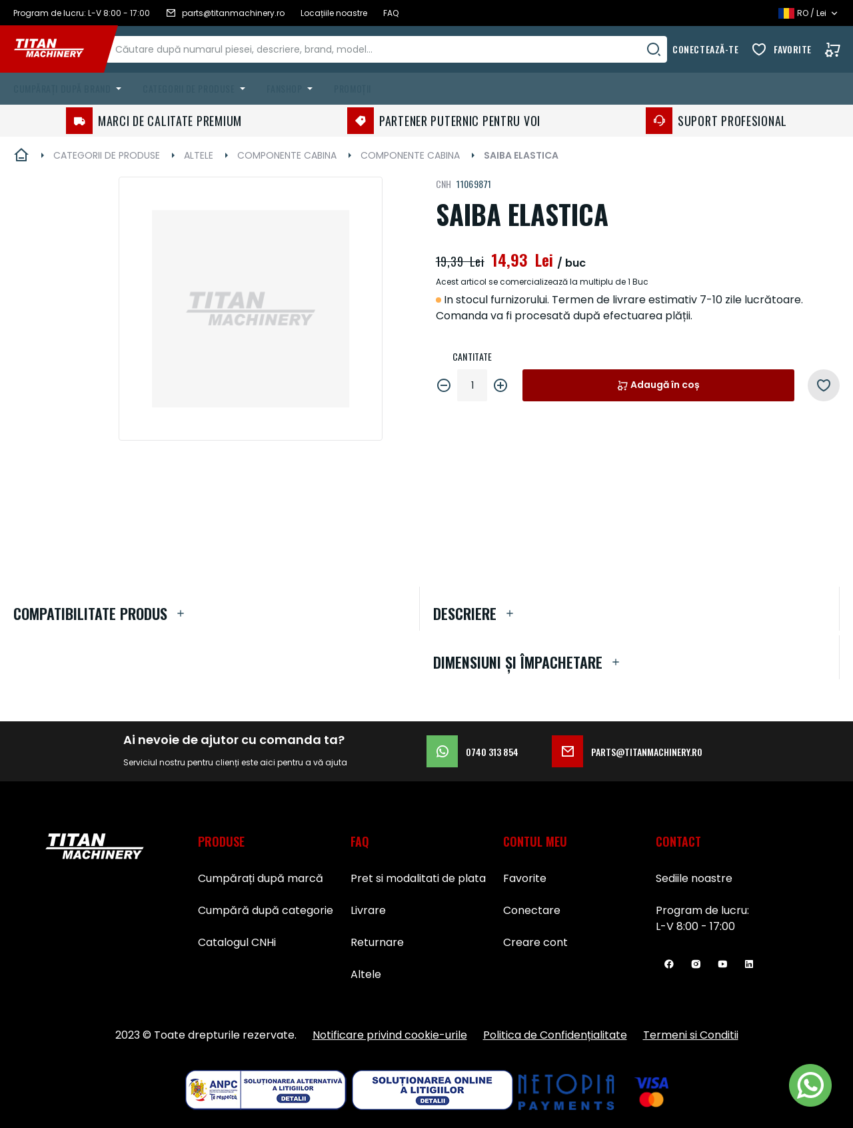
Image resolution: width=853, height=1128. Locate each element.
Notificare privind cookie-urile (390, 1035)
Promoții (352, 88)
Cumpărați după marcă (260, 878)
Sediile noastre (694, 878)
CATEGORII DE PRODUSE (106, 155)
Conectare (531, 910)
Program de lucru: (702, 910)
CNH (444, 184)
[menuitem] (70, 89)
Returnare (377, 942)
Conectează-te (705, 49)
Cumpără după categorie (265, 910)
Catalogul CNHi (237, 942)
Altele (366, 974)
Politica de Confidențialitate (555, 1035)
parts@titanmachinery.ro (627, 751)
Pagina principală (21, 155)
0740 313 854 (472, 751)
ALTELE (198, 155)
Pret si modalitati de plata (418, 878)
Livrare (368, 910)
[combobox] (400, 49)
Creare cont (535, 942)
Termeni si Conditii (690, 1035)
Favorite (793, 49)
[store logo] (58, 49)
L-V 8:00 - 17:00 (695, 926)
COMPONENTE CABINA (287, 155)
